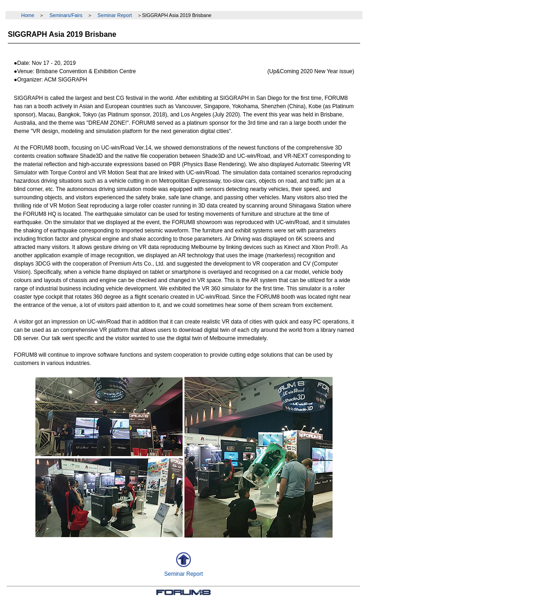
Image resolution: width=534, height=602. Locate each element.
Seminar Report (115, 15)
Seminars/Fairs (65, 15)
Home (27, 15)
